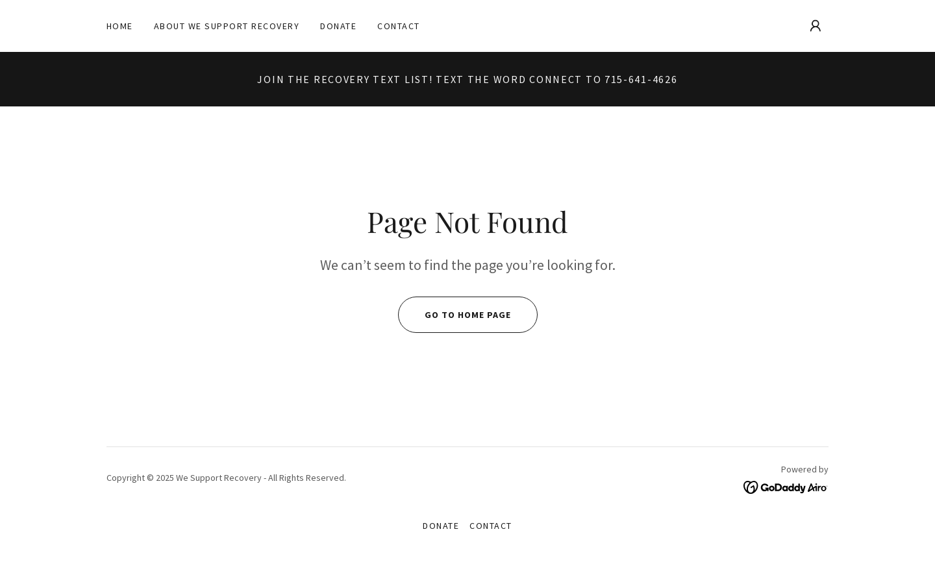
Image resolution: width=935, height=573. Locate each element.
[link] (786, 486)
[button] (816, 26)
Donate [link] (338, 26)
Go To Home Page (454, 315)
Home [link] (119, 26)
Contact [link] (398, 26)
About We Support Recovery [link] (226, 26)
